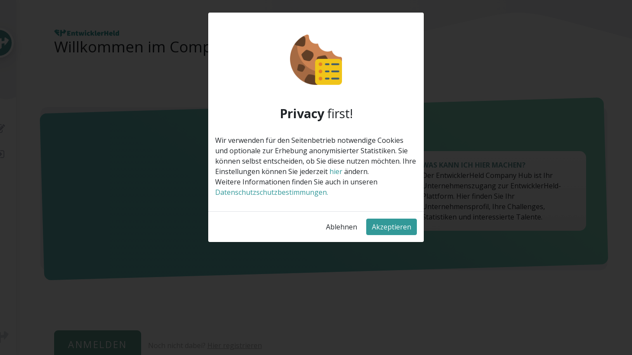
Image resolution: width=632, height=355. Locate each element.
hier (335, 171)
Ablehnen (341, 227)
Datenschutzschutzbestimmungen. (271, 192)
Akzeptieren (391, 227)
